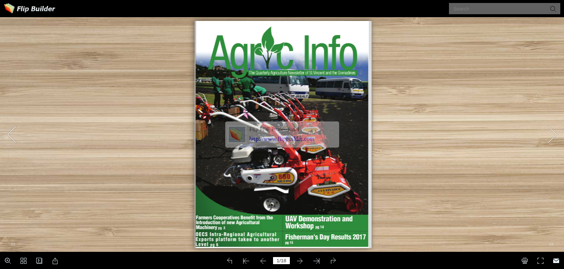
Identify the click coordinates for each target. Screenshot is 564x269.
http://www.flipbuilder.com (282, 139)
